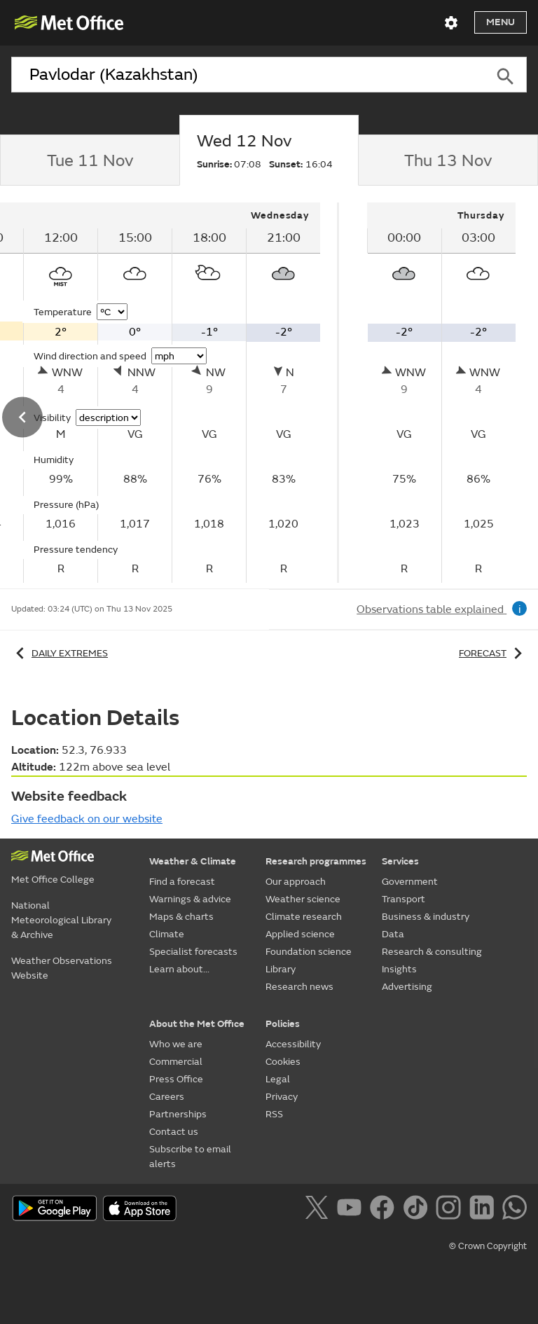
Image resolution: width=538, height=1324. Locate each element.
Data (393, 934)
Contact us (173, 1132)
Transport (403, 899)
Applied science (300, 934)
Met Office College (53, 879)
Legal (277, 1079)
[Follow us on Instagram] (451, 1210)
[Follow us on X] (319, 1210)
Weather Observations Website (61, 968)
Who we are (175, 1044)
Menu (500, 22)
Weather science (302, 899)
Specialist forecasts (193, 952)
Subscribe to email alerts (190, 1156)
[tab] (89, 160)
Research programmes (315, 861)
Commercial (175, 1062)
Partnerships (178, 1114)
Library (280, 969)
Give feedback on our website (87, 819)
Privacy (281, 1097)
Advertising (407, 987)
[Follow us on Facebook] (385, 1210)
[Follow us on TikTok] (418, 1210)
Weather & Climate (192, 861)
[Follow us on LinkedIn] (484, 1210)
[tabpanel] (441, 392)
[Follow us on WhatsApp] (514, 1210)
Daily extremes (59, 653)
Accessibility (293, 1044)
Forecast (493, 653)
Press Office (176, 1079)
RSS (274, 1114)
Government (410, 882)
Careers (166, 1097)
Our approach (295, 882)
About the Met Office (196, 1024)
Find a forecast (182, 882)
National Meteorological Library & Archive (61, 920)
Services (400, 861)
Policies (282, 1024)
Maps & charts (181, 917)
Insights (399, 969)
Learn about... (179, 969)
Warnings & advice (190, 899)
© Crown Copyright (488, 1246)
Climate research (303, 917)
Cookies (283, 1062)
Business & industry (425, 917)
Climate (166, 934)
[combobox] (247, 74)
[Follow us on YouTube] (352, 1210)
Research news (299, 987)
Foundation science (308, 952)
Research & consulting (432, 952)
